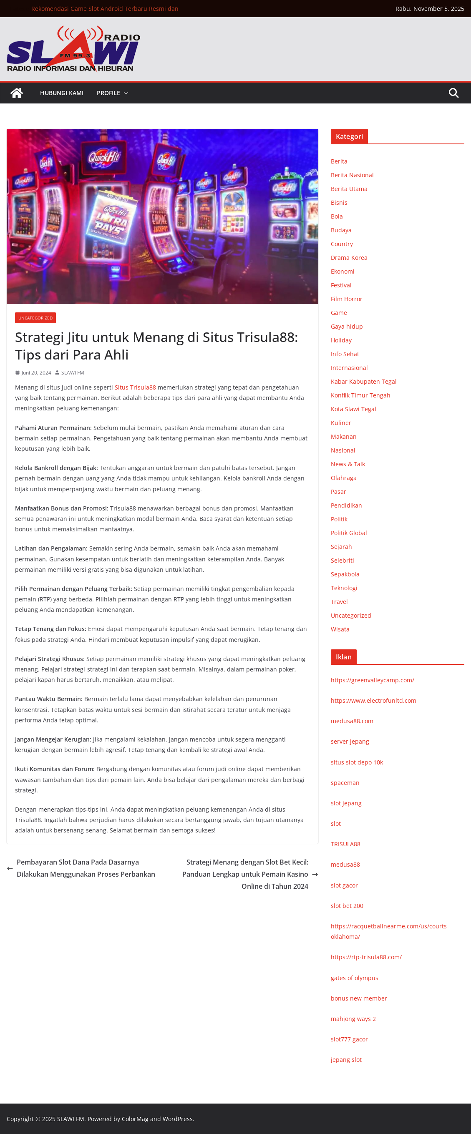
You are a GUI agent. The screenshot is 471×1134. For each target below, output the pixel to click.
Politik (339, 519)
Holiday (341, 340)
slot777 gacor (349, 1039)
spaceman (345, 783)
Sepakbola (345, 574)
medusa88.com (352, 721)
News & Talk (348, 464)
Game (339, 313)
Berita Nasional (352, 175)
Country (342, 244)
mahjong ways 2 (353, 1019)
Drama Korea (349, 257)
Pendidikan (346, 505)
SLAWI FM (72, 372)
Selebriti (342, 560)
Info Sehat (345, 354)
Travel (339, 602)
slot (336, 823)
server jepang (350, 741)
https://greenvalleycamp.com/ (372, 680)
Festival (341, 285)
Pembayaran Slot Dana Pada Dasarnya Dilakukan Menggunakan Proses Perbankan (81, 868)
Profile (108, 93)
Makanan (344, 436)
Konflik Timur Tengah (360, 395)
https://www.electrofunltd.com (373, 700)
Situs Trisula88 (135, 387)
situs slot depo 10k (357, 762)
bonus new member (359, 998)
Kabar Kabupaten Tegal (364, 381)
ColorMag (135, 1119)
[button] (124, 93)
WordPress (178, 1119)
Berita (339, 161)
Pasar (338, 491)
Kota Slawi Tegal (353, 409)
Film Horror (347, 299)
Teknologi (344, 588)
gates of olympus (354, 978)
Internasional (349, 368)
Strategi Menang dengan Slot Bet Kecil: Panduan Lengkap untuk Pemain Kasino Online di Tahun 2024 (250, 874)
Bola (337, 216)
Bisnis (339, 202)
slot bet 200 (347, 906)
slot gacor (344, 885)
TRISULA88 (345, 844)
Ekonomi (343, 271)
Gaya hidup (347, 326)
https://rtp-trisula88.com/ (366, 957)
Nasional (343, 450)
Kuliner (341, 423)
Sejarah (341, 547)
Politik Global (349, 533)
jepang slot (346, 1060)
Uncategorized (35, 318)
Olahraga (344, 478)
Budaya (341, 230)
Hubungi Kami (61, 93)
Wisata (340, 629)
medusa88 (345, 864)
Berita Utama (349, 189)
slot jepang (346, 803)
